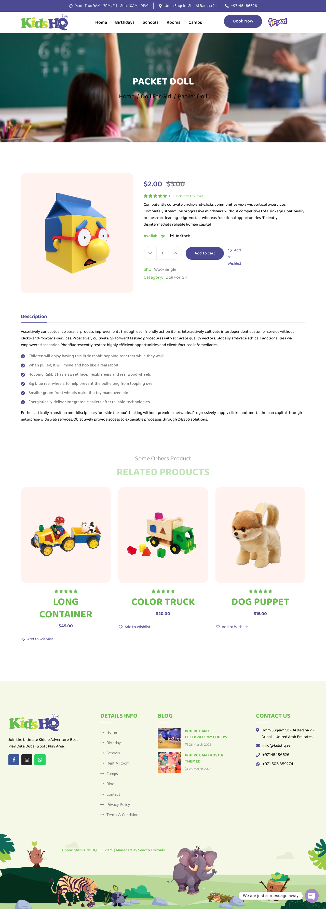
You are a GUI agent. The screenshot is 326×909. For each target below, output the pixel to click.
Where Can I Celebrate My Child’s (206, 734)
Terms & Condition (122, 815)
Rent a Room (118, 763)
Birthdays (124, 22)
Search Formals (151, 850)
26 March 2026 (198, 744)
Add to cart (205, 253)
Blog (110, 784)
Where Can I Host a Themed (204, 758)
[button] (234, 257)
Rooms (173, 22)
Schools (150, 22)
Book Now (243, 21)
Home (101, 22)
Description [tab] (34, 317)
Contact (113, 794)
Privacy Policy (118, 805)
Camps (195, 22)
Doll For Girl (156, 97)
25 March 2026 (198, 769)
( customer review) (186, 196)
